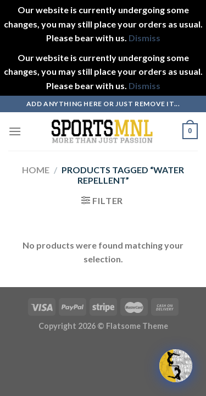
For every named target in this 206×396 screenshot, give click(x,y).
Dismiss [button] (144, 37)
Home (35, 169)
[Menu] (14, 131)
